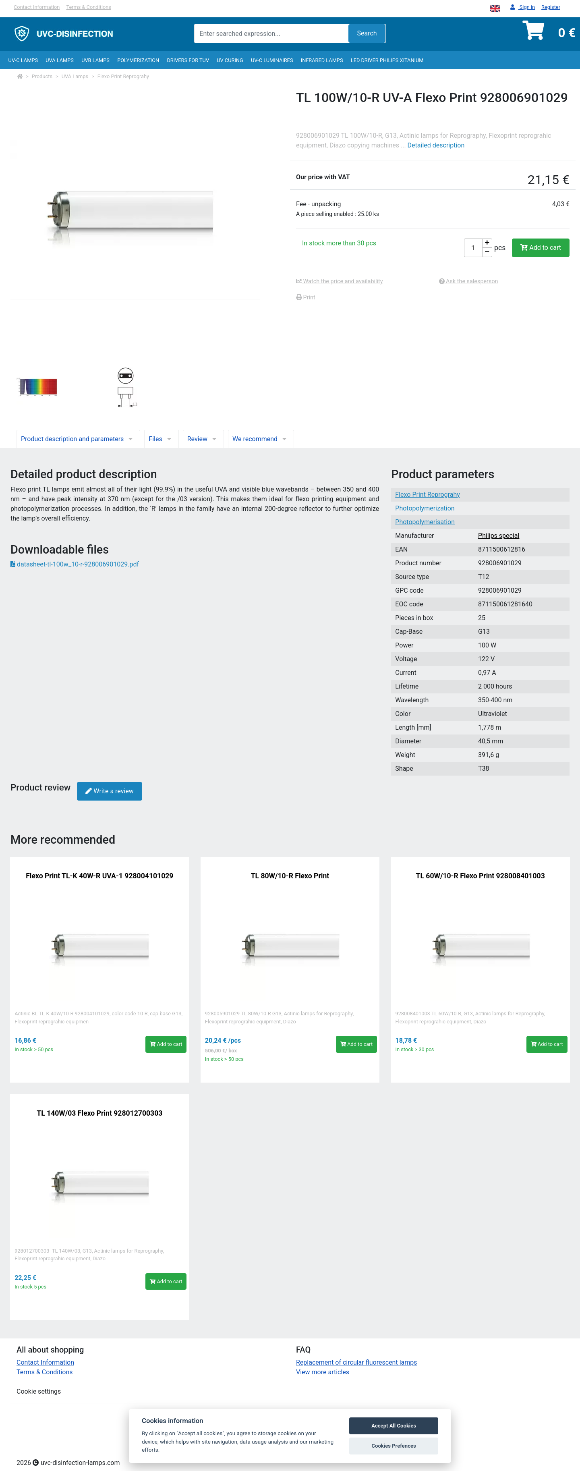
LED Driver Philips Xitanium (387, 60)
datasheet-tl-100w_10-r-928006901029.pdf (74, 564)
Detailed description (436, 145)
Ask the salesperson (468, 281)
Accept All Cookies (393, 1426)
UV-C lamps (23, 60)
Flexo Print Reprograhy (123, 76)
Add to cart (540, 247)
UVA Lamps (60, 60)
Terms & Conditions (88, 7)
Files (161, 439)
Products (42, 76)
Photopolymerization (424, 508)
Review (203, 439)
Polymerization (138, 60)
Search (367, 33)
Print (305, 297)
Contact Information (37, 7)
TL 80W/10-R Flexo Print (290, 876)
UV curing (230, 60)
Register (550, 7)
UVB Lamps (95, 60)
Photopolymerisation (425, 522)
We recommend (261, 439)
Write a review (109, 791)
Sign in (522, 7)
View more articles (322, 1372)
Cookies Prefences (393, 1446)
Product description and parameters (78, 439)
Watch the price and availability (339, 281)
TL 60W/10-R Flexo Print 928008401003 (480, 876)
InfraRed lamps (322, 60)
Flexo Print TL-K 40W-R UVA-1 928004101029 (99, 876)
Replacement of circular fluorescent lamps (356, 1362)
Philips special (498, 535)
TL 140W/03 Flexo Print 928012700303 (99, 1113)
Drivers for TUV (188, 60)
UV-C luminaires (272, 60)
